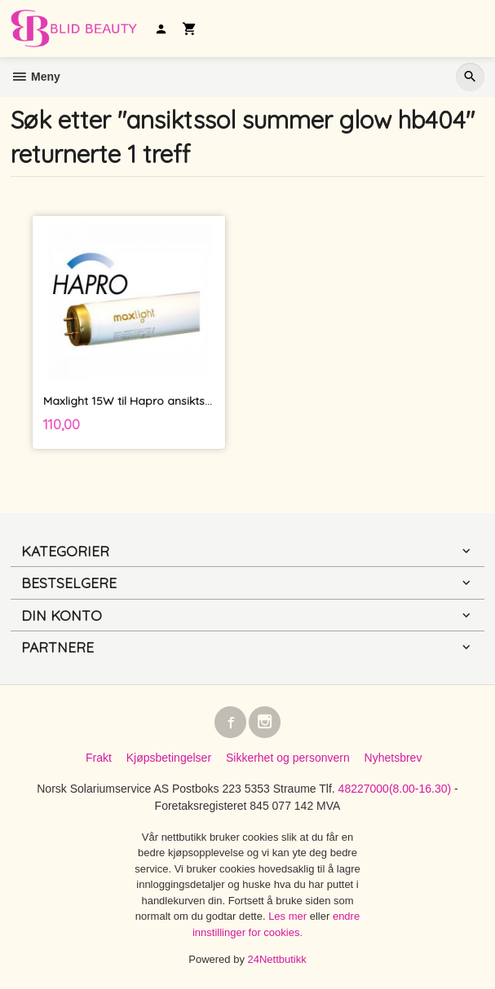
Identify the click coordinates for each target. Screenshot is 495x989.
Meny (35, 76)
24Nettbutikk (277, 959)
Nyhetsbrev (393, 757)
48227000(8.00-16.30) (395, 788)
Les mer (289, 916)
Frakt (99, 757)
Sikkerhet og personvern (288, 757)
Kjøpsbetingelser (168, 757)
